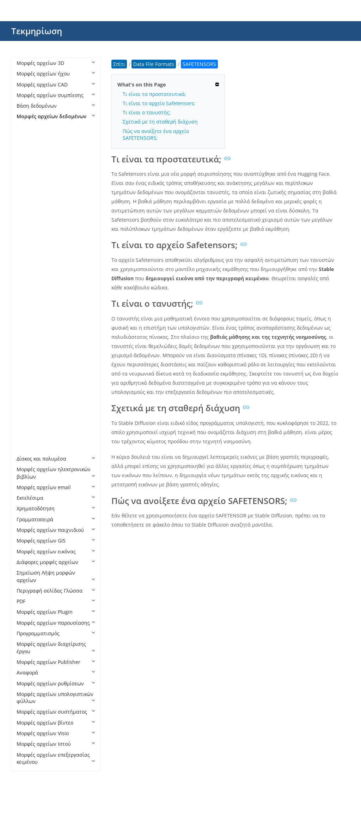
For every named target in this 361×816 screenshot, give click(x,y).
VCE (28, 416)
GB (27, 255)
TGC (28, 383)
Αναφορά (56, 672)
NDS (29, 319)
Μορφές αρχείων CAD (56, 84)
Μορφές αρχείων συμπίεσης (56, 95)
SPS (28, 362)
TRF (28, 405)
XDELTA (32, 448)
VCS (28, 426)
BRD (28, 137)
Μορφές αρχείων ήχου (56, 73)
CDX (28, 170)
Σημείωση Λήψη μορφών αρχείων (56, 576)
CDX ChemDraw (42, 180)
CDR (28, 159)
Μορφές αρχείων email (56, 487)
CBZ (28, 148)
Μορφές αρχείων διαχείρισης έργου (56, 647)
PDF (56, 601)
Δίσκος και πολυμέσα (56, 458)
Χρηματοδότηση (56, 508)
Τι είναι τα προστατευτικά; (154, 94)
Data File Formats (44, 127)
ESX (28, 234)
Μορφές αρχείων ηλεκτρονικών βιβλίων (56, 473)
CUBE (30, 202)
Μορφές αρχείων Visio (56, 733)
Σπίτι (119, 64)
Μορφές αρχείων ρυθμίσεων (56, 683)
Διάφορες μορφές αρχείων (56, 562)
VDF (28, 437)
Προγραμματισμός (56, 633)
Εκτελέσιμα (56, 497)
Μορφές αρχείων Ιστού (56, 743)
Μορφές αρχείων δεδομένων (56, 116)
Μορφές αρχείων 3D (56, 63)
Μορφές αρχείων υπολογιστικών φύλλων (56, 697)
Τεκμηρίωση (36, 31)
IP (26, 298)
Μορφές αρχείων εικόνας (56, 551)
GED (28, 266)
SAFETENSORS (40, 351)
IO (26, 287)
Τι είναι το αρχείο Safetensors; (159, 103)
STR (28, 373)
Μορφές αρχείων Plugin (56, 611)
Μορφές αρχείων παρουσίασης (56, 622)
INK (28, 277)
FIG (27, 244)
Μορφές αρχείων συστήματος (56, 711)
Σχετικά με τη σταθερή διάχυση (160, 121)
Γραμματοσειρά (56, 519)
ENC (28, 223)
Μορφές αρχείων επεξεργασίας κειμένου (56, 758)
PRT (28, 341)
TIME (29, 394)
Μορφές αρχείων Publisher (56, 662)
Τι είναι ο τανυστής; (147, 112)
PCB (28, 330)
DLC (28, 212)
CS (27, 191)
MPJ (28, 309)
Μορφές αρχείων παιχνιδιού (56, 530)
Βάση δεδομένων (56, 105)
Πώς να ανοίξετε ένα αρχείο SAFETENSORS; (156, 134)
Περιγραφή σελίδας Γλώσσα (56, 590)
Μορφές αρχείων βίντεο (56, 722)
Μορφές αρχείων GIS (56, 540)
